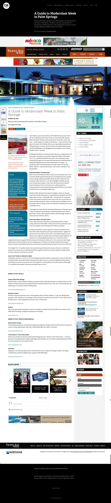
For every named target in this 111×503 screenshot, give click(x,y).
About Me (85, 5)
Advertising (78, 5)
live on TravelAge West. (49, 31)
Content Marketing (58, 5)
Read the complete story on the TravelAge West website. (51, 468)
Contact (92, 5)
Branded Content (69, 5)
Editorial (49, 5)
